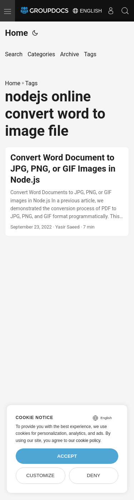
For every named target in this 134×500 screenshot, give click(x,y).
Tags (31, 83)
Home (16, 33)
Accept (67, 456)
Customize (40, 475)
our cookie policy (84, 440)
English (87, 11)
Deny (93, 475)
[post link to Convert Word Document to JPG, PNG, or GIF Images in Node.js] (67, 191)
